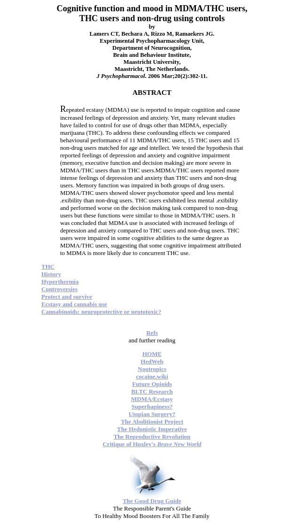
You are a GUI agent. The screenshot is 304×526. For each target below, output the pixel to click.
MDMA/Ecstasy (152, 398)
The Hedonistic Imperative (152, 429)
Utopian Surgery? (152, 414)
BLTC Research (151, 391)
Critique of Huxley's (151, 444)
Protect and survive (66, 296)
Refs (152, 332)
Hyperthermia (59, 281)
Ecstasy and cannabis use (74, 304)
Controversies (59, 289)
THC (48, 266)
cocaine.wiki (152, 376)
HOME (152, 353)
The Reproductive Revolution (152, 436)
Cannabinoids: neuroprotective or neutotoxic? (101, 311)
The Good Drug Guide (152, 500)
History (51, 274)
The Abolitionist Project (152, 421)
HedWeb (151, 361)
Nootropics (152, 368)
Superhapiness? (152, 406)
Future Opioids (152, 383)
